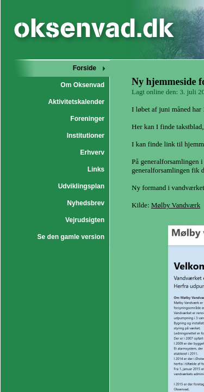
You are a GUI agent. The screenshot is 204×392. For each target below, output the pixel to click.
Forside (84, 68)
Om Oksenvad (82, 85)
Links (96, 169)
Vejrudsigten (84, 220)
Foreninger (87, 118)
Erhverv (92, 152)
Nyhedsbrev (85, 203)
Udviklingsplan (81, 186)
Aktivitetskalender (76, 102)
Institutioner (85, 135)
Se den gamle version (71, 237)
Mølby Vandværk (175, 205)
